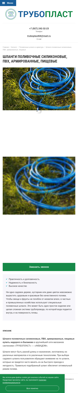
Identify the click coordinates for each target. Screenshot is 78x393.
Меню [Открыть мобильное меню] (10, 3)
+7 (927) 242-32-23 (39, 28)
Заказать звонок (39, 267)
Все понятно (32, 388)
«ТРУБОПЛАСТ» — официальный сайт (39, 15)
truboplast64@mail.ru (39, 36)
